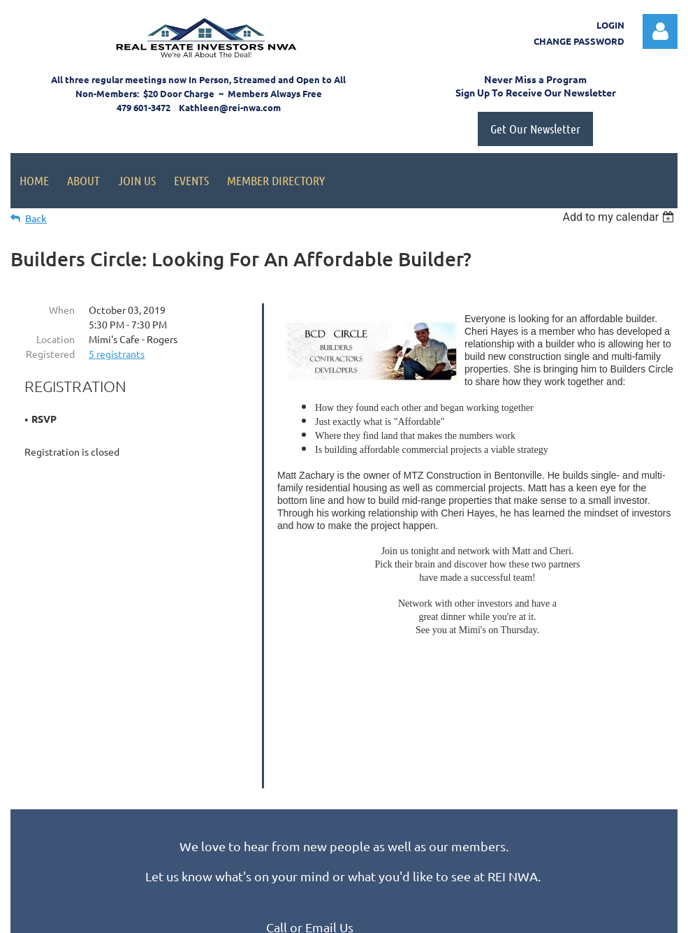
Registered (50, 353)
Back (36, 218)
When (62, 309)
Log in (660, 31)
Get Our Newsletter (535, 128)
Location (55, 339)
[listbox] (620, 217)
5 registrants (117, 353)
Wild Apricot (511, 916)
